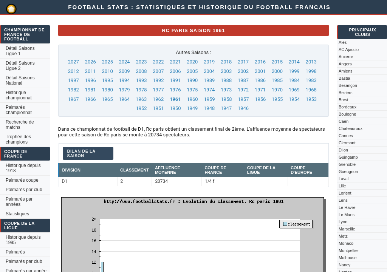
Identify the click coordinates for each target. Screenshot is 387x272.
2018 (226, 62)
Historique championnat (19, 95)
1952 (141, 108)
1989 (209, 80)
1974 (209, 90)
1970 (277, 90)
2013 (311, 62)
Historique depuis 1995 (23, 240)
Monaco (346, 243)
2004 (209, 71)
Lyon (343, 221)
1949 (192, 108)
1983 (311, 80)
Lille (342, 186)
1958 (226, 99)
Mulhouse (348, 257)
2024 (124, 62)
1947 (226, 108)
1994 (124, 80)
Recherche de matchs (20, 124)
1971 (260, 90)
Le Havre (347, 207)
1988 (226, 80)
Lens (343, 200)
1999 (294, 71)
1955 (277, 99)
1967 (73, 99)
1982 (73, 90)
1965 (107, 99)
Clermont (347, 143)
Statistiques (17, 213)
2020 (192, 62)
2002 (243, 71)
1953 (311, 99)
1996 (90, 80)
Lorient (345, 193)
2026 (90, 62)
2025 (107, 62)
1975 (192, 90)
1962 (158, 99)
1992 (158, 80)
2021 (175, 62)
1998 (311, 71)
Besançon (348, 85)
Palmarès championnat (19, 110)
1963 (141, 99)
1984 (294, 80)
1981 (90, 90)
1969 (294, 90)
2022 (158, 62)
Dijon (343, 150)
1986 (260, 80)
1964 (124, 99)
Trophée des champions (18, 139)
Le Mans (346, 214)
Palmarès (15, 252)
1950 (175, 108)
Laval (343, 178)
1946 (243, 108)
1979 (124, 90)
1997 (73, 80)
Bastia (344, 78)
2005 (192, 71)
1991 (175, 80)
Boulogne (347, 114)
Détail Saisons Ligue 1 (20, 51)
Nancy (344, 265)
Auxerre (346, 56)
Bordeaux (347, 107)
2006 (175, 71)
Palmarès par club (24, 189)
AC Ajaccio (349, 49)
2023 (141, 62)
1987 (243, 80)
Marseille (347, 229)
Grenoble (347, 164)
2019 (209, 62)
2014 (294, 62)
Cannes (346, 135)
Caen (343, 121)
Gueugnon (348, 171)
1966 (90, 99)
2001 (260, 71)
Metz (343, 236)
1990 (192, 80)
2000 (277, 71)
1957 (243, 99)
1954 (294, 99)
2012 (73, 71)
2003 (226, 71)
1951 (158, 108)
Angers (345, 64)
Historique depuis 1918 (23, 168)
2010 (107, 71)
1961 (175, 99)
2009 (124, 71)
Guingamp (348, 157)
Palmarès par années (19, 201)
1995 (107, 80)
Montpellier (349, 250)
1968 (311, 90)
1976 (175, 90)
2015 (277, 62)
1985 (277, 80)
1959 (209, 99)
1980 (107, 90)
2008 (141, 71)
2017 (243, 62)
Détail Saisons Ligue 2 (20, 65)
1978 (141, 90)
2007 (158, 71)
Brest (343, 99)
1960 (192, 99)
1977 (158, 90)
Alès (343, 42)
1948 (209, 108)
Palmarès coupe (22, 180)
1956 (260, 99)
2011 (90, 71)
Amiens (346, 71)
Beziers (346, 92)
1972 (243, 90)
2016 (260, 62)
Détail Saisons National (20, 80)
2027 (73, 62)
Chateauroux (350, 128)
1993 (141, 80)
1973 (226, 90)
